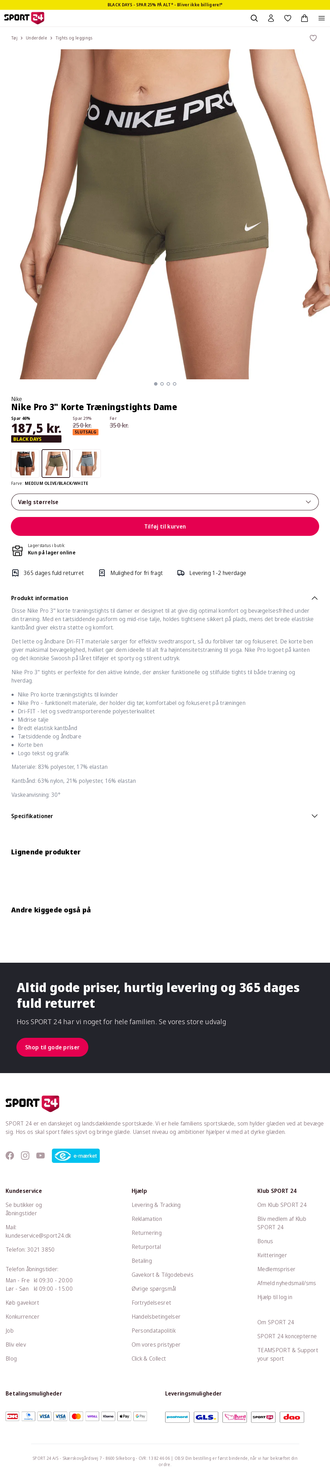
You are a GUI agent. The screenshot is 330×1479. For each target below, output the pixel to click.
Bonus (265, 1241)
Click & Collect (149, 1358)
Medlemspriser (276, 1269)
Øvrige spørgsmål (154, 1288)
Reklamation (147, 1219)
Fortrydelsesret (151, 1302)
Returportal (146, 1247)
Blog (11, 1358)
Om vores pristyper (156, 1344)
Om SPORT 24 (275, 1322)
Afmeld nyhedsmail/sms (286, 1283)
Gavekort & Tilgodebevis (162, 1274)
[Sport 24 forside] (24, 18)
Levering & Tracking (156, 1205)
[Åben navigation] (321, 18)
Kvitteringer (272, 1255)
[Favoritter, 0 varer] (287, 18)
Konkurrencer (22, 1316)
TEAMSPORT (274, 1350)
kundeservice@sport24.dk (38, 1235)
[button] (155, 384)
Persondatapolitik (154, 1330)
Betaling (142, 1261)
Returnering (147, 1233)
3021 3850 (41, 1249)
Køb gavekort (22, 1302)
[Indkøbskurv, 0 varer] (304, 18)
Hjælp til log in (274, 1297)
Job (10, 1330)
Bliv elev (16, 1344)
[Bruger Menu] (271, 18)
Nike (16, 399)
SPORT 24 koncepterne (287, 1336)
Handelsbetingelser (156, 1316)
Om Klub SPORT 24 (282, 1205)
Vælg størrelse (165, 502)
